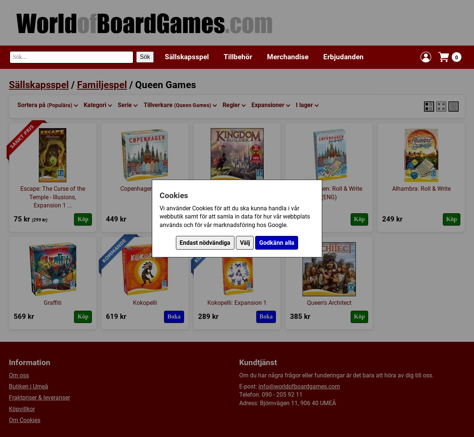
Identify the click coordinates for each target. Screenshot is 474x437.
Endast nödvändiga (205, 242)
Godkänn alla (276, 242)
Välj (245, 242)
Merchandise (287, 57)
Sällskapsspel (187, 57)
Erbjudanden (343, 57)
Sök (145, 57)
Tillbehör (238, 57)
